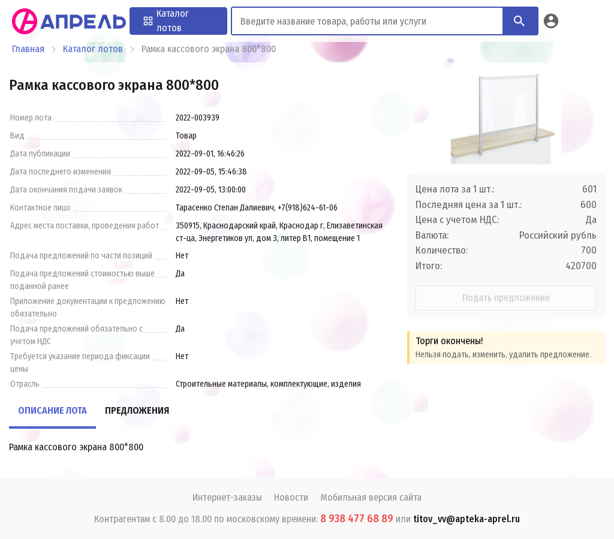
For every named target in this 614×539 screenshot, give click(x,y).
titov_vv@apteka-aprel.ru (466, 519)
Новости (291, 497)
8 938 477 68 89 (356, 518)
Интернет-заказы (227, 497)
